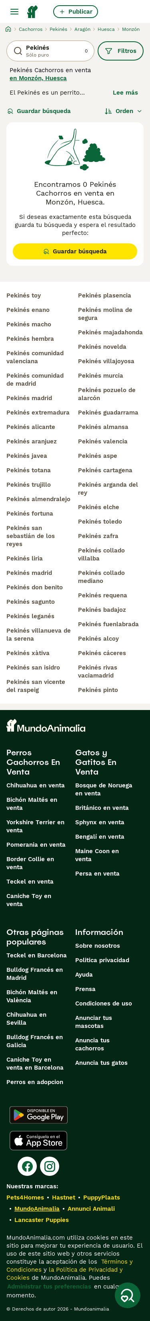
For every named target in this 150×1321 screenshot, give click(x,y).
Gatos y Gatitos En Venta (95, 762)
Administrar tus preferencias (49, 1286)
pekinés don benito (34, 587)
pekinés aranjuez (31, 441)
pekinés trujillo (28, 484)
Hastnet (63, 1197)
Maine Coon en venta (97, 855)
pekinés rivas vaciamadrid (97, 671)
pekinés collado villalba (101, 554)
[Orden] (123, 111)
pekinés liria (24, 558)
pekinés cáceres (102, 653)
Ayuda (84, 974)
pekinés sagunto (30, 601)
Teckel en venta (30, 881)
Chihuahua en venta (35, 785)
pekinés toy (23, 295)
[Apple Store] (38, 1140)
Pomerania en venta (36, 844)
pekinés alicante (30, 427)
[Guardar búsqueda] (127, 1295)
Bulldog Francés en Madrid (34, 973)
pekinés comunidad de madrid (35, 379)
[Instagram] (49, 1166)
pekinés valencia (103, 441)
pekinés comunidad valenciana (35, 357)
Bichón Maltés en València (31, 996)
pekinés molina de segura (105, 314)
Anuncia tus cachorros (92, 1044)
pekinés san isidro (33, 667)
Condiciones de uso (103, 1003)
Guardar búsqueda (39, 111)
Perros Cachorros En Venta (33, 762)
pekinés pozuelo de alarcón (107, 394)
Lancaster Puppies (41, 1220)
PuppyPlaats (101, 1197)
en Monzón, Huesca (38, 78)
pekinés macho (28, 324)
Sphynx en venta (99, 822)
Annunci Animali (91, 1208)
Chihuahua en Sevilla (26, 1018)
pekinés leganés (30, 616)
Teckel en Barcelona (36, 955)
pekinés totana (28, 470)
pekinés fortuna (29, 513)
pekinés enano (28, 310)
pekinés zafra (98, 536)
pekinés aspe (97, 455)
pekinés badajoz (102, 609)
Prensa (85, 989)
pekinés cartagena (105, 470)
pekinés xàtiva (28, 653)
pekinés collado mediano (101, 577)
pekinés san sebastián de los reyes (30, 536)
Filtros (120, 51)
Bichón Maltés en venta (31, 803)
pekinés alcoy (98, 638)
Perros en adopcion (34, 1082)
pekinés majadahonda (110, 332)
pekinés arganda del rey (108, 488)
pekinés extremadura (38, 412)
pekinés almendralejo (38, 499)
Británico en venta (102, 807)
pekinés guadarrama (108, 412)
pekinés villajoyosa (106, 361)
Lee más (125, 92)
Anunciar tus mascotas (93, 1022)
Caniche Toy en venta (28, 900)
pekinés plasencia (104, 295)
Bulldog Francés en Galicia (34, 1041)
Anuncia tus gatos (101, 1062)
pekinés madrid (29, 398)
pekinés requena (102, 595)
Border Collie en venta (30, 863)
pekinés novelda (102, 346)
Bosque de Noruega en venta (103, 789)
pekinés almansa (103, 427)
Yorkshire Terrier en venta (35, 826)
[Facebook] (27, 1166)
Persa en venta (97, 873)
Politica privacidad (102, 960)
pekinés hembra (30, 338)
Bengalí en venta (99, 836)
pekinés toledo (100, 521)
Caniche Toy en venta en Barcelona (35, 1063)
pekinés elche (98, 507)
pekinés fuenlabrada (108, 624)
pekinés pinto (98, 690)
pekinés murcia (100, 375)
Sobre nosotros (97, 945)
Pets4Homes (25, 1197)
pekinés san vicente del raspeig (35, 686)
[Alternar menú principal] (14, 12)
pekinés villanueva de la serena (38, 634)
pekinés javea (26, 455)
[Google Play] (39, 1115)
